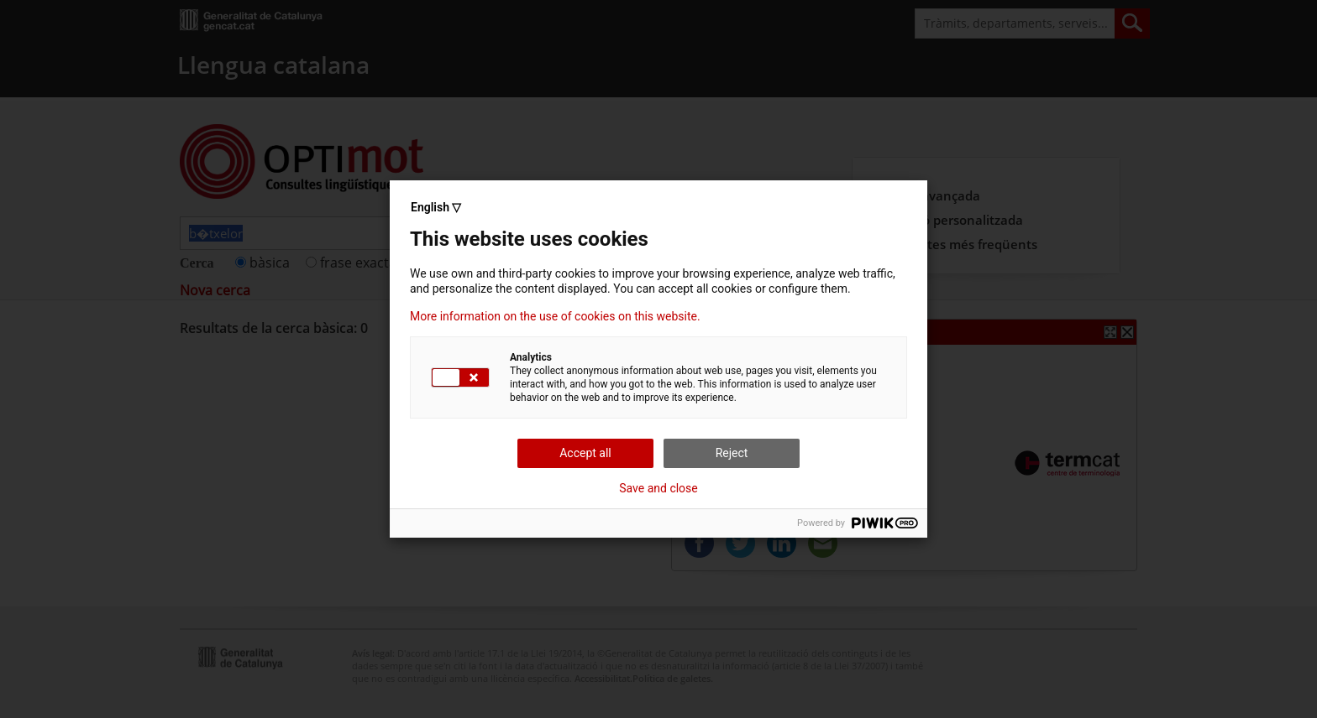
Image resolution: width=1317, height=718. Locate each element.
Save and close (658, 488)
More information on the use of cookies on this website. (555, 316)
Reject (732, 453)
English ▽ (436, 207)
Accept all (585, 453)
